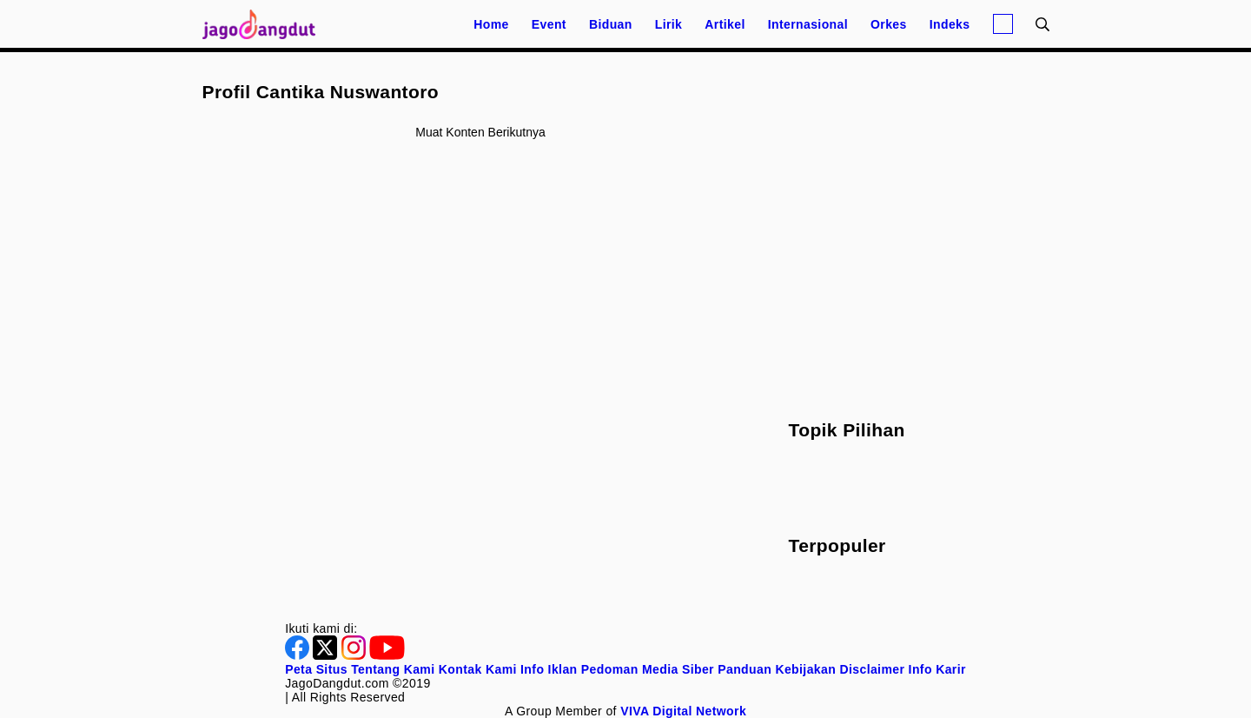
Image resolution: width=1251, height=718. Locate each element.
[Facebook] (299, 655)
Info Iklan (548, 669)
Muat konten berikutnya (480, 132)
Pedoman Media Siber (647, 669)
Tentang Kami (392, 669)
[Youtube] (387, 655)
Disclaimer (871, 669)
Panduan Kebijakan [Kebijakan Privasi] (777, 669)
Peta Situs (316, 669)
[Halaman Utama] (265, 24)
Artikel (725, 24)
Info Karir (937, 669)
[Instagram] (355, 655)
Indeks (950, 24)
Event (549, 24)
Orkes (888, 24)
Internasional (808, 24)
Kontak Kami (478, 669)
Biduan (610, 24)
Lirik (669, 24)
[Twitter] (327, 655)
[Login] (1003, 24)
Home (491, 24)
